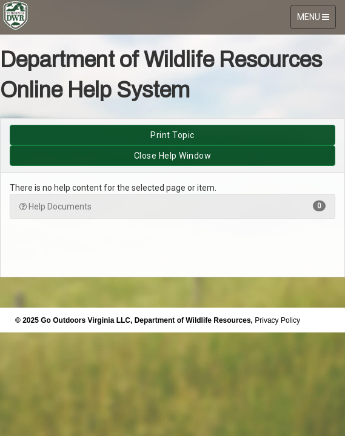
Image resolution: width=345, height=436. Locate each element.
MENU (316, 19)
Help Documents (172, 205)
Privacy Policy (277, 320)
